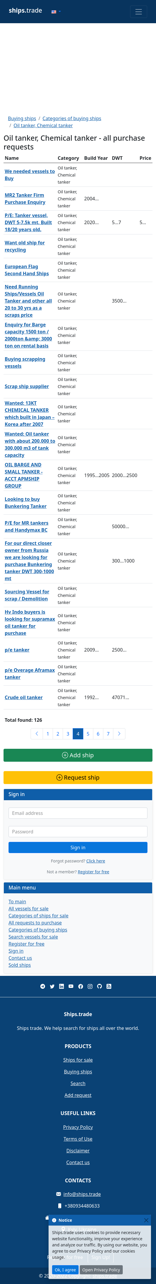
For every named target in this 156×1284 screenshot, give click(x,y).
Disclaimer (78, 1150)
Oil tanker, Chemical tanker (43, 125)
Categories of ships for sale (38, 915)
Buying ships (22, 118)
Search (78, 1083)
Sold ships (20, 965)
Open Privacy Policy (101, 1270)
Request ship (78, 777)
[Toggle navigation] (138, 12)
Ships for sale (78, 1060)
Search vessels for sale (33, 937)
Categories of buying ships (72, 118)
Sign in (78, 847)
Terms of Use (78, 1139)
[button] (56, 12)
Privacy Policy (78, 1127)
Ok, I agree (65, 1270)
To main (17, 901)
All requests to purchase (35, 922)
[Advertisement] (78, 69)
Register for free (93, 872)
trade (25, 10)
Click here (95, 861)
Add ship (78, 755)
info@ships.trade (82, 1194)
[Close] (146, 1220)
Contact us (20, 958)
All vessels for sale (29, 908)
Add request (78, 1095)
